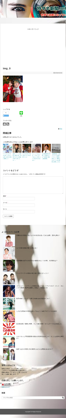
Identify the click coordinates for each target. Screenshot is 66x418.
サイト (5, 209)
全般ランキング (6, 387)
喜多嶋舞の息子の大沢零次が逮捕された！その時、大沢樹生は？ (36, 260)
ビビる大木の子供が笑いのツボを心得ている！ (26, 155)
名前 (5, 196)
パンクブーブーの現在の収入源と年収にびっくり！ (32, 273)
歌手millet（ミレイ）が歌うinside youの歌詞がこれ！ (33, 298)
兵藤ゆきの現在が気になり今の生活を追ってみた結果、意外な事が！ (38, 235)
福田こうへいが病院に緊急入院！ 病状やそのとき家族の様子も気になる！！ (17, 157)
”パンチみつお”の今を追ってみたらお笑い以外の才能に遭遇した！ (7, 156)
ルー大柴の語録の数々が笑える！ (27, 248)
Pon (61, 128)
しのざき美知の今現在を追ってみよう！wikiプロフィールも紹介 (36, 311)
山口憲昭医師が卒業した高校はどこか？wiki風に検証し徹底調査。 (46, 156)
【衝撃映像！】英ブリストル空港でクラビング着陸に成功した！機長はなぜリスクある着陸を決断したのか (56, 157)
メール (5, 202)
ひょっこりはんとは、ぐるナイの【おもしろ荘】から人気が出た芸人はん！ (36, 157)
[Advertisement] (16, 46)
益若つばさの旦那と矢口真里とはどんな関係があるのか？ (34, 349)
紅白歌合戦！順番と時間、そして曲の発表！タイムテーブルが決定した (39, 324)
